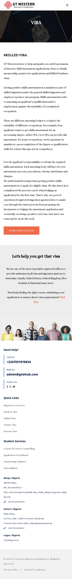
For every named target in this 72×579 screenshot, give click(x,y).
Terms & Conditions (35, 569)
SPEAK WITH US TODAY (21, 230)
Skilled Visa (10, 418)
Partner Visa (10, 431)
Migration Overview (14, 405)
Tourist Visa (10, 424)
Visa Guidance (11, 468)
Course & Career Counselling (19, 448)
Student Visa (10, 412)
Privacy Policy (11, 569)
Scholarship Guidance (15, 461)
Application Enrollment (16, 455)
